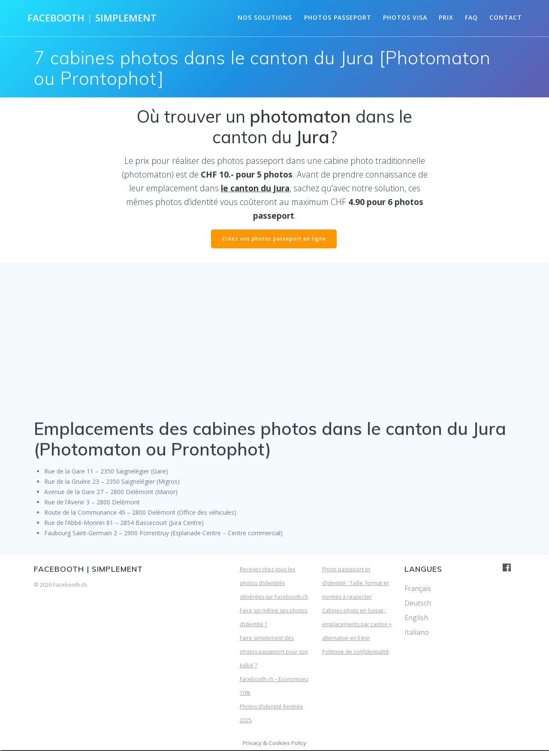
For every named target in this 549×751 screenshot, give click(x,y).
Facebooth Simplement (92, 18)
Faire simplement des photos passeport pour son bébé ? (274, 652)
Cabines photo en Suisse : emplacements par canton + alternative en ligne (357, 625)
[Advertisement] (274, 350)
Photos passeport (337, 17)
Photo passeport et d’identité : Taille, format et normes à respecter (355, 584)
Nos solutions (265, 17)
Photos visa (405, 17)
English (416, 618)
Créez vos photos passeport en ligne (274, 239)
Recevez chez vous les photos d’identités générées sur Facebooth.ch (274, 584)
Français (417, 589)
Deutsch (417, 604)
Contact (505, 17)
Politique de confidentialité (355, 652)
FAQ (471, 17)
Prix (446, 17)
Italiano (416, 633)
